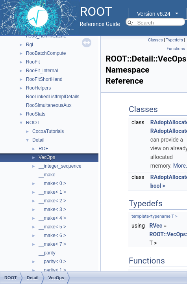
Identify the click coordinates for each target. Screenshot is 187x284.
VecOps (47, 157)
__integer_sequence (60, 166)
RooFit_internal (42, 70)
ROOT (33, 122)
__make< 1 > (52, 192)
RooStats (35, 114)
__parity (47, 253)
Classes (155, 40)
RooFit (33, 62)
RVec (155, 225)
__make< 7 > (52, 244)
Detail (38, 140)
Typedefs (174, 40)
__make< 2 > (52, 201)
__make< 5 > (52, 227)
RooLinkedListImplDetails (52, 96)
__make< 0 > (52, 183)
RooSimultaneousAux (48, 105)
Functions (176, 48)
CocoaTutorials (48, 131)
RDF (43, 148)
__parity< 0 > (52, 261)
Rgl (29, 44)
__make (47, 175)
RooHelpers (38, 88)
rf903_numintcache (46, 36)
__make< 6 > (52, 235)
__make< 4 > (52, 218)
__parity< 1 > (52, 270)
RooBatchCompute (46, 53)
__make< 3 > (52, 209)
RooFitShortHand (44, 79)
